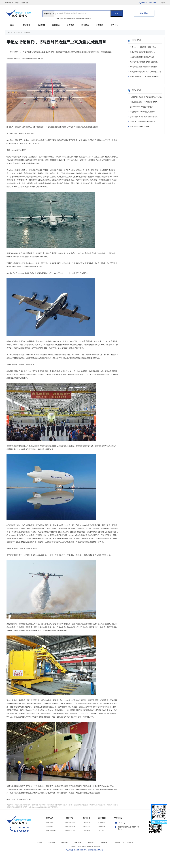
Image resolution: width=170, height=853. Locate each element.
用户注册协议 (51, 830)
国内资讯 (136, 40)
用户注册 (49, 823)
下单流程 (86, 823)
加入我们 (101, 830)
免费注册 (25, 3)
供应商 (39, 842)
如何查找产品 (70, 830)
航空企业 (114, 25)
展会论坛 (70, 25)
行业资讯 (85, 25)
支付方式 (86, 830)
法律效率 (104, 842)
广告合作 (117, 842)
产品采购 (51, 842)
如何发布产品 (70, 823)
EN (164, 2)
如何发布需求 (70, 827)
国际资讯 (136, 90)
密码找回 (49, 827)
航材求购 (26, 25)
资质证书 (101, 827)
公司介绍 (101, 823)
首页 (12, 25)
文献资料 (99, 25)
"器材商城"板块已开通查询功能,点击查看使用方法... (74, 19)
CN (161, 2)
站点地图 (130, 842)
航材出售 (41, 25)
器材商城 (56, 25)
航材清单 (78, 842)
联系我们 (91, 842)
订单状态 (86, 827)
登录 (16, 3)
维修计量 (64, 842)
